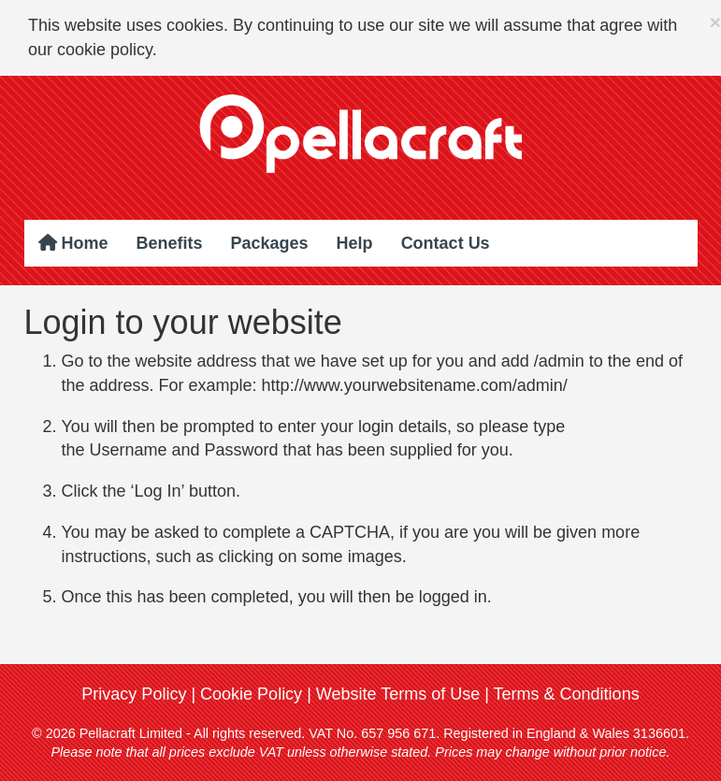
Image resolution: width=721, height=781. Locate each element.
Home (73, 243)
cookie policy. (107, 49)
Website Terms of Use (398, 694)
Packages (270, 243)
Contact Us (445, 243)
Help (355, 243)
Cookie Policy (251, 694)
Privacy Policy (133, 694)
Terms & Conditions (567, 694)
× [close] (715, 22)
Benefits (170, 243)
